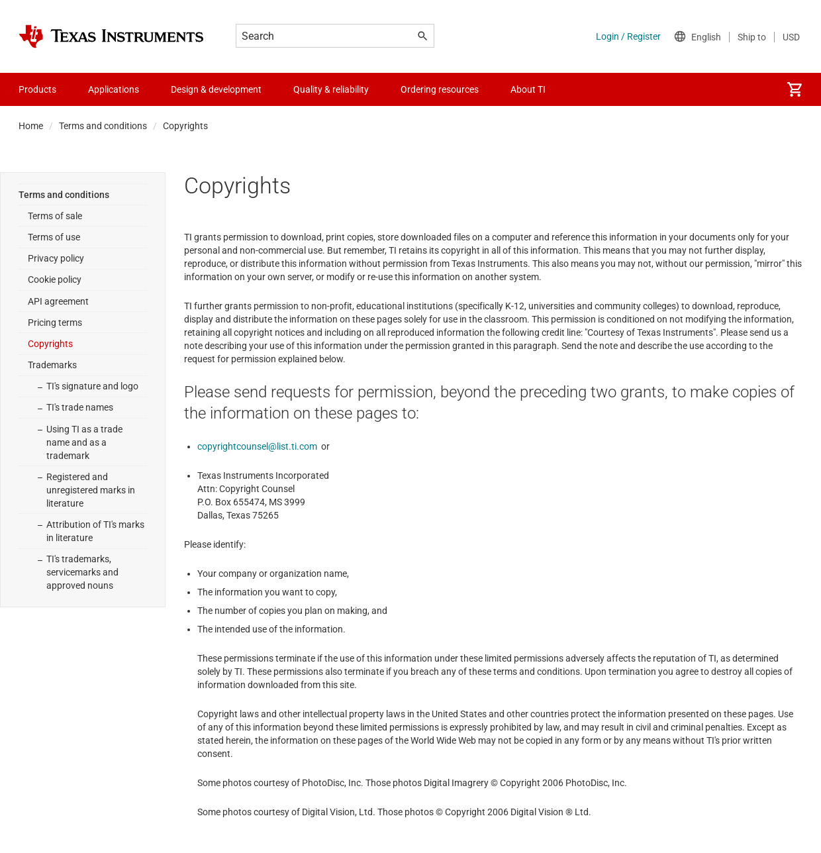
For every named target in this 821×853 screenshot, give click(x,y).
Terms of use (54, 237)
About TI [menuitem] (528, 89)
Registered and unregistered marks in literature (90, 490)
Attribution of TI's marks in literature (95, 531)
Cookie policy (54, 279)
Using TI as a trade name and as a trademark (84, 442)
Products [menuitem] (37, 89)
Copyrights (50, 343)
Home (31, 126)
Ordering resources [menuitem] (440, 89)
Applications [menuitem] (113, 89)
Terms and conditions (103, 126)
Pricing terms (55, 322)
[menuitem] (794, 89)
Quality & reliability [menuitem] (331, 89)
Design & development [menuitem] (216, 89)
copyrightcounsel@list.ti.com (257, 446)
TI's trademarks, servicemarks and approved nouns (82, 572)
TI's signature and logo (92, 386)
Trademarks (52, 365)
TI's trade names (79, 407)
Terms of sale (55, 216)
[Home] (111, 36)
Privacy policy (56, 258)
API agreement (58, 301)
